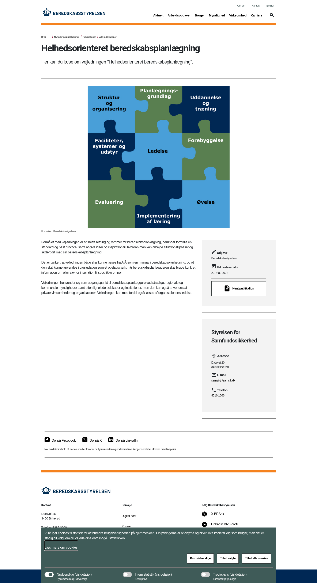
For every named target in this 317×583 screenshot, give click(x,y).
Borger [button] (200, 15)
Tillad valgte (228, 558)
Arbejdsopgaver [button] (178, 15)
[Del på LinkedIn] (122, 440)
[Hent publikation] (238, 288)
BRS (43, 37)
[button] (271, 17)
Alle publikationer (107, 37)
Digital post (129, 516)
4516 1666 (217, 395)
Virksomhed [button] (237, 15)
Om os (241, 5)
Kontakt (256, 5)
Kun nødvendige (200, 558)
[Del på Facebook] (60, 440)
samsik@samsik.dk (223, 380)
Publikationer (89, 37)
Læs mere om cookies (61, 547)
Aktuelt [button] (158, 15)
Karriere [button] (256, 15)
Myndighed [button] (217, 15)
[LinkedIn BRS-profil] (223, 526)
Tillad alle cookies (256, 558)
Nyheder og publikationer (66, 37)
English (270, 5)
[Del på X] (92, 440)
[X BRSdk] (216, 516)
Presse (126, 526)
